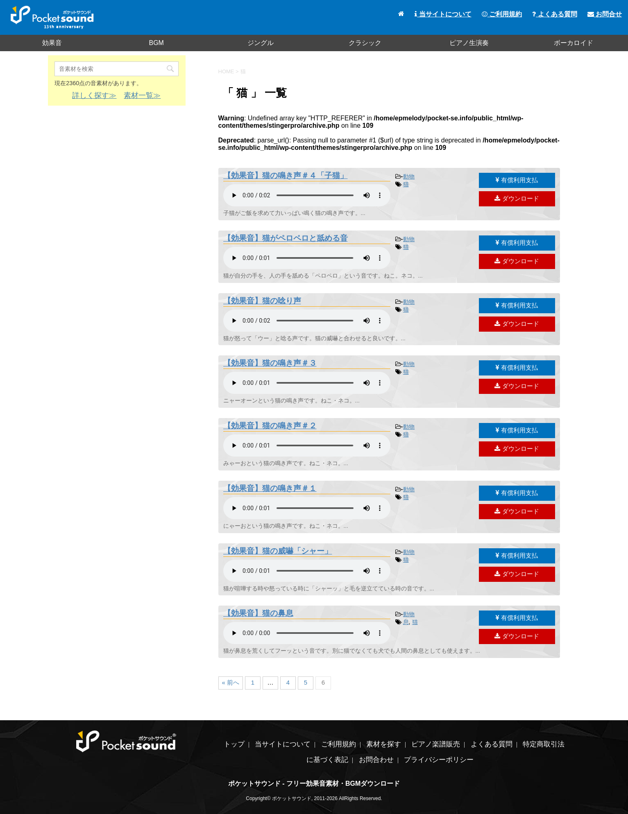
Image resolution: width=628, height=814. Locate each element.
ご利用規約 (502, 14)
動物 (409, 176)
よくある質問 (554, 14)
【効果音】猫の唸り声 (262, 300)
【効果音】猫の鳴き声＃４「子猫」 (285, 175)
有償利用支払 (517, 179)
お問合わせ (376, 760)
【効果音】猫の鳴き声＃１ (270, 488)
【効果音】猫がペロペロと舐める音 (285, 238)
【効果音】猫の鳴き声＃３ (270, 363)
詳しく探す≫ (94, 95)
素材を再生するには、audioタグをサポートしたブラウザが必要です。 (306, 195)
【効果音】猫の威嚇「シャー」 (277, 551)
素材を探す (383, 744)
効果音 (52, 42)
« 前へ (231, 682)
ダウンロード (516, 198)
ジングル (260, 42)
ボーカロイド (573, 42)
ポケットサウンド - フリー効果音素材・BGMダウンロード (314, 783)
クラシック (365, 42)
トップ (234, 744)
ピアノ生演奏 (469, 42)
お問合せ (604, 14)
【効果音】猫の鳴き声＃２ (270, 425)
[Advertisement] (117, 171)
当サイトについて (443, 14)
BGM (156, 42)
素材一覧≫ (142, 95)
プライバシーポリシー (439, 760)
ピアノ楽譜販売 (435, 744)
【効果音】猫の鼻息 (258, 613)
